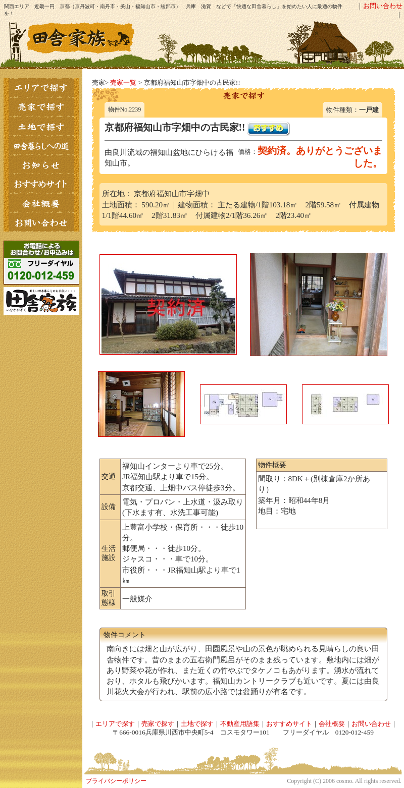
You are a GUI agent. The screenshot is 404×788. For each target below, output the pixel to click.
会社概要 (332, 723)
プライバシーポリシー (116, 780)
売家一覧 (123, 82)
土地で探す (197, 723)
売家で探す (157, 723)
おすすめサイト (289, 723)
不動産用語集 (240, 723)
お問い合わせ (382, 6)
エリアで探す (115, 723)
